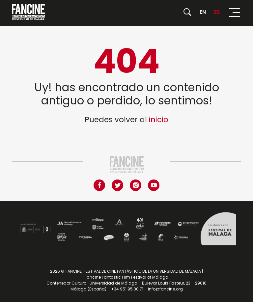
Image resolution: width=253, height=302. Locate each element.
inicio (158, 119)
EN (203, 12)
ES (217, 12)
